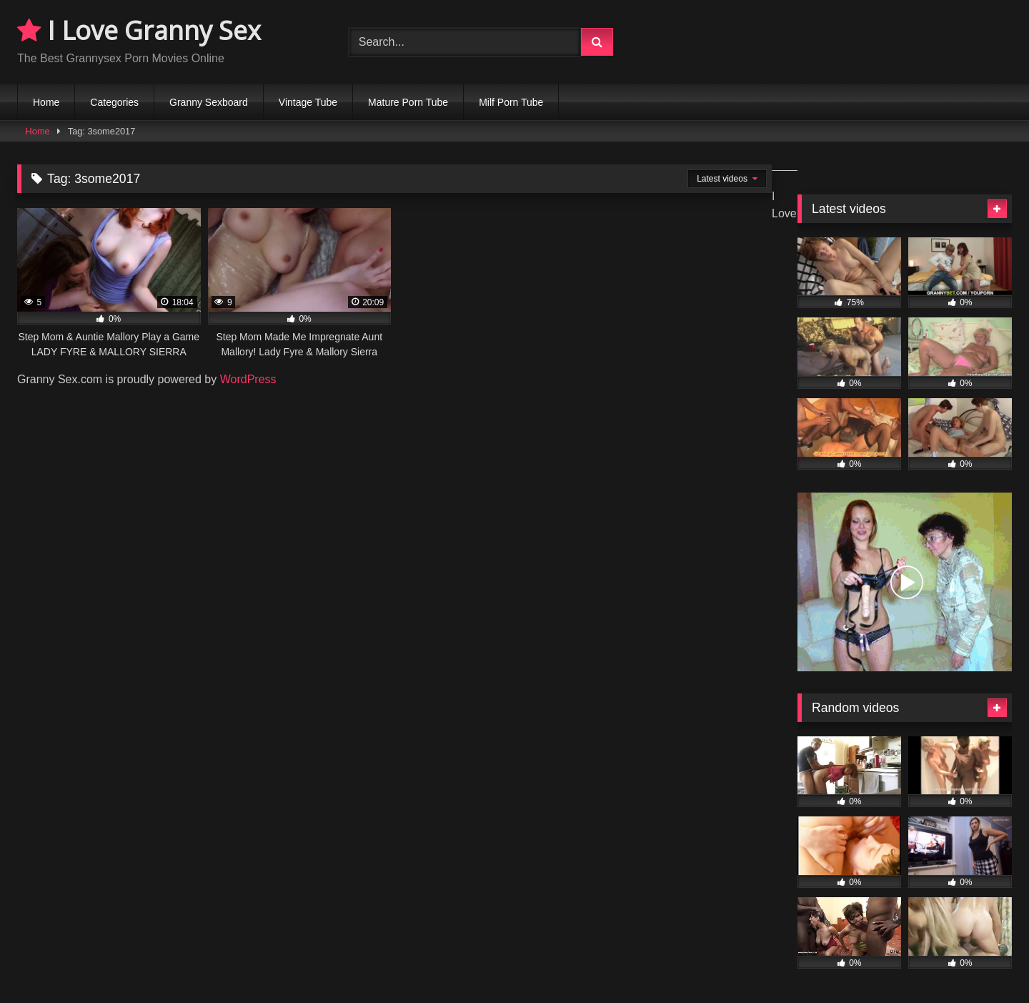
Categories (114, 102)
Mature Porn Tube (408, 102)
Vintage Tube (308, 102)
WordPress (248, 379)
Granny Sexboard (208, 102)
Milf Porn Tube (511, 102)
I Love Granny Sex (139, 30)
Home (46, 102)
